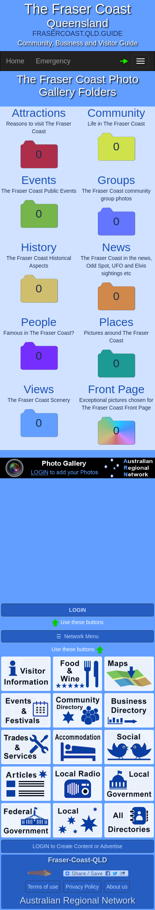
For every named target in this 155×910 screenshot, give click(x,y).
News (116, 247)
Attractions (39, 112)
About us (116, 887)
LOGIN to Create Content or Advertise (78, 846)
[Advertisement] (78, 547)
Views (39, 389)
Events (38, 180)
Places (116, 322)
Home (15, 61)
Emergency (53, 61)
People (38, 322)
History (38, 247)
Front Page (116, 389)
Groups (116, 180)
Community (116, 112)
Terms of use (42, 887)
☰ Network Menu (77, 636)
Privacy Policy (82, 887)
